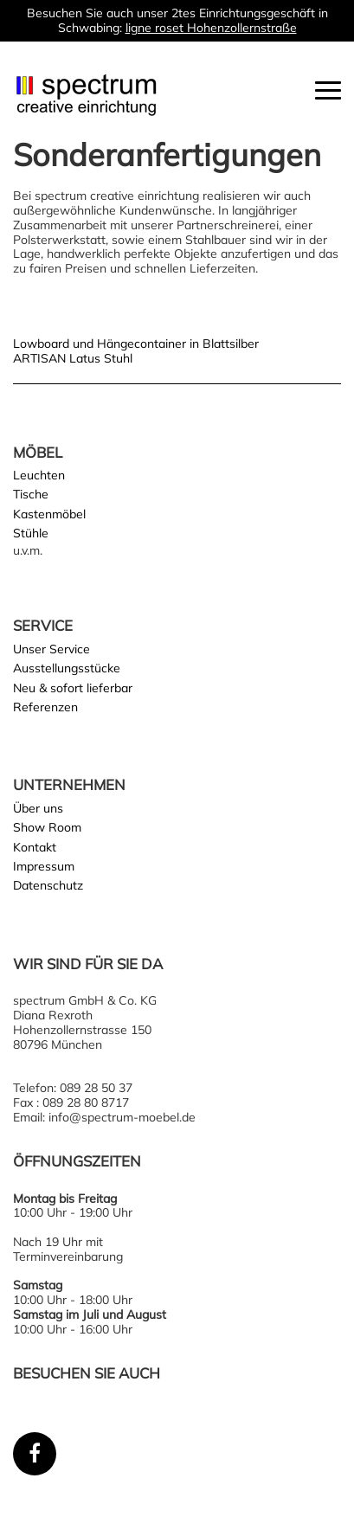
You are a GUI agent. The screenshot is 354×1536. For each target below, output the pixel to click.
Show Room (47, 827)
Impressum (43, 866)
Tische (30, 494)
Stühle (30, 533)
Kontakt (34, 847)
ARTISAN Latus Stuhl (72, 358)
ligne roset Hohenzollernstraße (211, 27)
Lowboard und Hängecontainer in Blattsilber (136, 343)
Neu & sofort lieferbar (72, 688)
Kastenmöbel (49, 514)
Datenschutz (48, 885)
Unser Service (51, 649)
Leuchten (39, 475)
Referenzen (45, 707)
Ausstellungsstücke (66, 668)
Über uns (38, 808)
